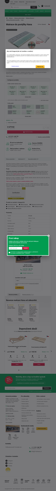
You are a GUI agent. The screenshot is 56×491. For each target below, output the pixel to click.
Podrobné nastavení (15, 66)
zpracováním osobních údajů (24, 252)
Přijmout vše (40, 66)
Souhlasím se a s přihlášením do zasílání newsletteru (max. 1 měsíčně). (24, 252)
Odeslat (26, 248)
